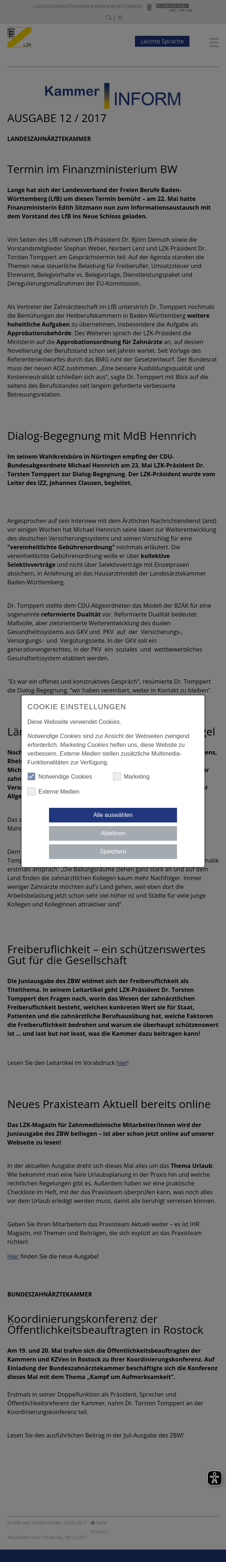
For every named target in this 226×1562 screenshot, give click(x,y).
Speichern (113, 851)
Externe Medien (53, 791)
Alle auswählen (113, 815)
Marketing (131, 776)
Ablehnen (113, 833)
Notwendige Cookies (59, 776)
